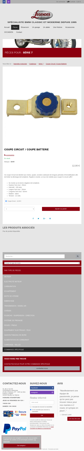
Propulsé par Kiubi (53, 449)
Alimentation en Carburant (16, 340)
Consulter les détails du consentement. (40, 428)
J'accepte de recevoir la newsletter (41, 407)
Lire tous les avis (74, 419)
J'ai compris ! (21, 445)
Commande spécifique (14, 350)
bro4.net (45, 449)
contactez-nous (42, 368)
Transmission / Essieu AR (15, 306)
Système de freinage (13, 320)
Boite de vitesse (11, 296)
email (52, 426)
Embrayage (9, 301)
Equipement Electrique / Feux (17, 330)
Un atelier (46, 27)
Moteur (7, 277)
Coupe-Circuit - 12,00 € (13, 201)
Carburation (10, 286)
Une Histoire (57, 27)
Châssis (7, 311)
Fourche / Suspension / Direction (19, 315)
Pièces (15, 27)
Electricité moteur (12, 282)
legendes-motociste (20, 64)
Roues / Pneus (10, 325)
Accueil (7, 27)
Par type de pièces (12, 270)
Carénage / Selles (12, 345)
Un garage (36, 27)
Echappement (10, 291)
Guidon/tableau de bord (15, 335)
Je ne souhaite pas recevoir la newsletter (40, 410)
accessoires (10, 155)
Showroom (25, 27)
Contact (19, 32)
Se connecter (60, 2)
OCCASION (8, 32)
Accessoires (69, 27)
